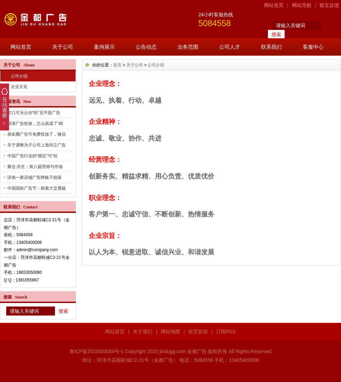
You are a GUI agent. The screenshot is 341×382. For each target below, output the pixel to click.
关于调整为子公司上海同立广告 (36, 145)
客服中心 (313, 47)
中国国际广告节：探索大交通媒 (36, 188)
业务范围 (187, 47)
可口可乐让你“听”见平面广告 (33, 112)
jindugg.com (172, 351)
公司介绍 (19, 76)
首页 (117, 65)
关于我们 (142, 331)
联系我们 (271, 47)
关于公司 (62, 47)
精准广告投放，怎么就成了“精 (35, 123)
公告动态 (146, 47)
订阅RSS (226, 331)
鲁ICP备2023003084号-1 (97, 351)
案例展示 (104, 47)
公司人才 (229, 47)
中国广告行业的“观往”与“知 (32, 155)
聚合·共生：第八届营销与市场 (35, 166)
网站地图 (170, 331)
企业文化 (19, 86)
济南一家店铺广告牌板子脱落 (34, 177)
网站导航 (301, 5)
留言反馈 (329, 5)
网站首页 (274, 5)
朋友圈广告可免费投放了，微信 (36, 134)
